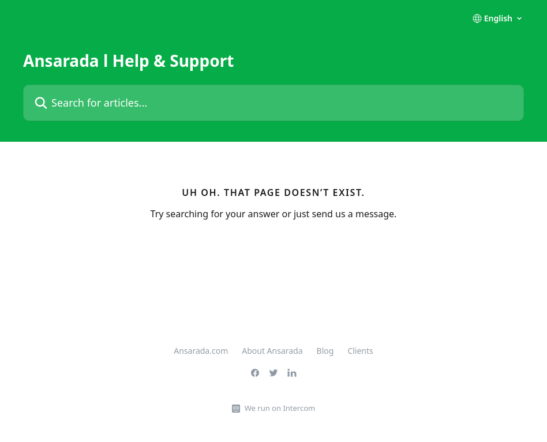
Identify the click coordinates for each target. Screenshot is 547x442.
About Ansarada (272, 350)
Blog (325, 350)
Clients (360, 350)
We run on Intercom (280, 408)
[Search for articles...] (273, 103)
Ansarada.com (201, 350)
